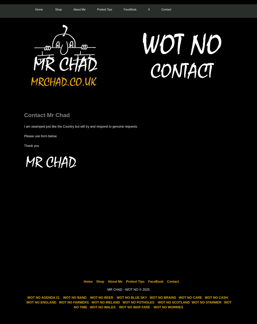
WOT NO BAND (75, 297)
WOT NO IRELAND (106, 302)
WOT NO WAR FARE (134, 307)
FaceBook (130, 9)
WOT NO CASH (216, 297)
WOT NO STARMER (206, 302)
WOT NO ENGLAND (41, 302)
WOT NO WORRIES (168, 307)
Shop (58, 9)
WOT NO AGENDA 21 (43, 297)
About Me (79, 9)
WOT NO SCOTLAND (174, 302)
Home (39, 9)
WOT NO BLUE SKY (132, 297)
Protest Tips (104, 9)
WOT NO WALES (102, 307)
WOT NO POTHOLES (138, 302)
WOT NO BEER (101, 297)
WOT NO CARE (190, 297)
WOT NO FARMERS (74, 302)
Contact (166, 9)
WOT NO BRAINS (163, 297)
